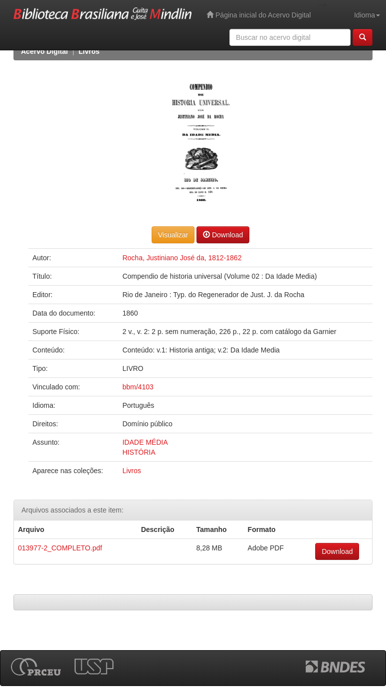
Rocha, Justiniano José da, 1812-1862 (181, 258)
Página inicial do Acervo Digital (258, 14)
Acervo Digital (44, 51)
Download (223, 234)
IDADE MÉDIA (145, 442)
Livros (89, 51)
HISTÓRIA (138, 452)
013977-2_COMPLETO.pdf (60, 548)
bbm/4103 (137, 387)
